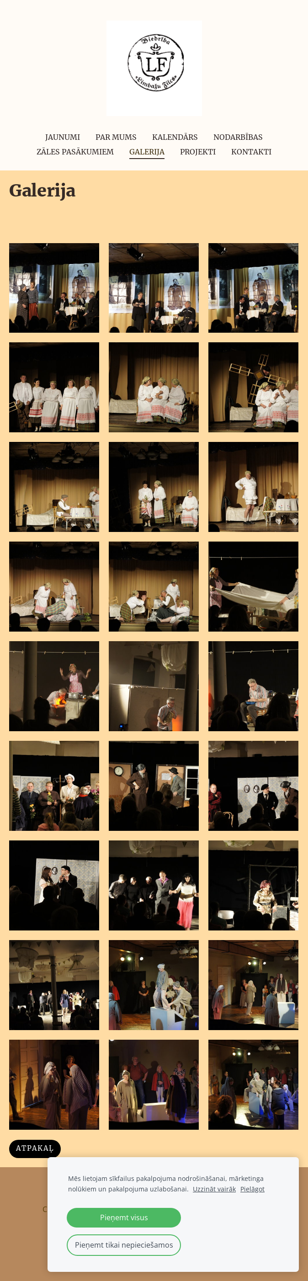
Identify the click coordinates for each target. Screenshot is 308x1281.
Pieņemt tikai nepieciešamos (124, 1245)
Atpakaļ (34, 1148)
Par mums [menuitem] (116, 137)
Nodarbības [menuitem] (238, 137)
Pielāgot (252, 1189)
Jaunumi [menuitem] (62, 137)
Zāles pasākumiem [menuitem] (75, 151)
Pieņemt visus (124, 1217)
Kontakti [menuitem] (251, 151)
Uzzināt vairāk (214, 1189)
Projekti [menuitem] (198, 151)
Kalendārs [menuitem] (175, 137)
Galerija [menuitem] (147, 151)
